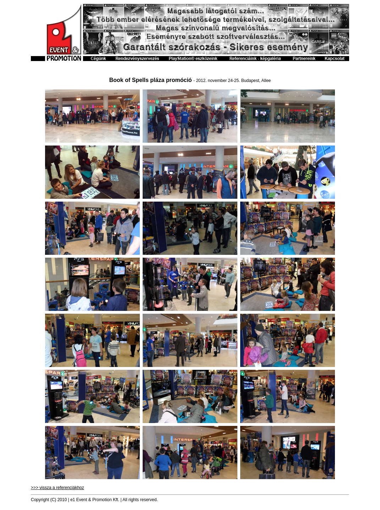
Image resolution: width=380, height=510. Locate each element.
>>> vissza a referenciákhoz (57, 487)
